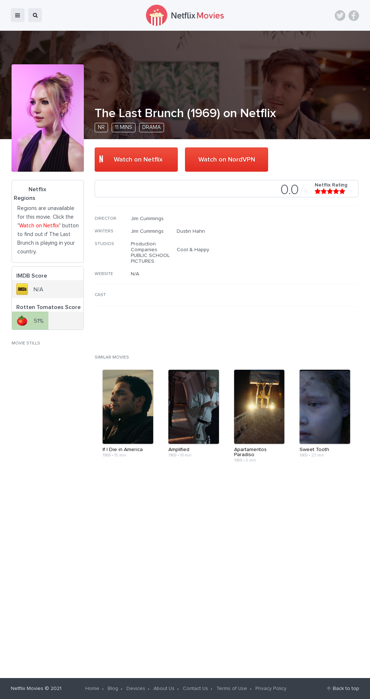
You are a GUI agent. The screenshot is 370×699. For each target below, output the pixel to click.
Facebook (353, 15)
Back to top (346, 688)
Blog (113, 688)
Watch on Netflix (138, 159)
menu (18, 15)
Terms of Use (231, 688)
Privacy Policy (271, 688)
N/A (135, 273)
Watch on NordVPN (226, 159)
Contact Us (195, 688)
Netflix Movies (27, 688)
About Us (164, 688)
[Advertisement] (304, 262)
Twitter (340, 15)
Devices (135, 688)
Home (92, 688)
